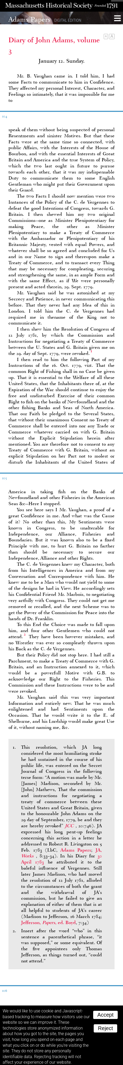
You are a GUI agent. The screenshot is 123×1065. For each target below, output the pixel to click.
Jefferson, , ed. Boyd (48, 919)
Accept (105, 1012)
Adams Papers (75, 847)
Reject (105, 1025)
